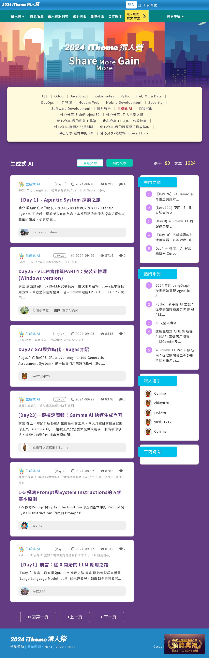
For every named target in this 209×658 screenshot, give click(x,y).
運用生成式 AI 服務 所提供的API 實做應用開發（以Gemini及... (174, 336)
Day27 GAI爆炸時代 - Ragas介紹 (53, 349)
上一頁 (75, 617)
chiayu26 (156, 402)
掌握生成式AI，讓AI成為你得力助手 (43, 405)
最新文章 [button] (90, 163)
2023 (48, 646)
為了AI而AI (70, 310)
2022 (60, 646)
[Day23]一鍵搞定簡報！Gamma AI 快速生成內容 (70, 415)
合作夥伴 (115, 16)
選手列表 (79, 16)
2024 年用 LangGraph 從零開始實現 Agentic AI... (172, 290)
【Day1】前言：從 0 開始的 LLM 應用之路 (63, 564)
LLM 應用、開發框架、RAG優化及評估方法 (48, 340)
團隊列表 (97, 16)
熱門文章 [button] (119, 163)
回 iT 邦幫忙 (147, 5)
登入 (131, 4)
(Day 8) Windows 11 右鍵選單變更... (174, 224)
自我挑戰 (146, 108)
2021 (71, 646)
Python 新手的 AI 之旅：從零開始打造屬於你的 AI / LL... (174, 309)
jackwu (155, 412)
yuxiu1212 (158, 421)
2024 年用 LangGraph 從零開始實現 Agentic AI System (58, 190)
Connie (155, 393)
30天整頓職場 (166, 322)
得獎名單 (37, 16)
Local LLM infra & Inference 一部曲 (44, 262)
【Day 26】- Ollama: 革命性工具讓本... (174, 196)
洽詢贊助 (17, 646)
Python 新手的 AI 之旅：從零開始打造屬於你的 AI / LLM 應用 (61, 555)
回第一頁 (38, 617)
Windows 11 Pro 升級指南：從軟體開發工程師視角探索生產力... (174, 355)
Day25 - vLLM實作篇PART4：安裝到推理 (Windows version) (62, 274)
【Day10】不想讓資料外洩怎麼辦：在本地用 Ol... (174, 237)
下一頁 (109, 617)
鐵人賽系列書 (58, 16)
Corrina (155, 431)
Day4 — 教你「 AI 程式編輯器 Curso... (173, 251)
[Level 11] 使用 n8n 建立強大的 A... (173, 210)
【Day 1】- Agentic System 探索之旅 (59, 199)
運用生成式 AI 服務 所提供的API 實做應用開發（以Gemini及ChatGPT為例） (71, 477)
